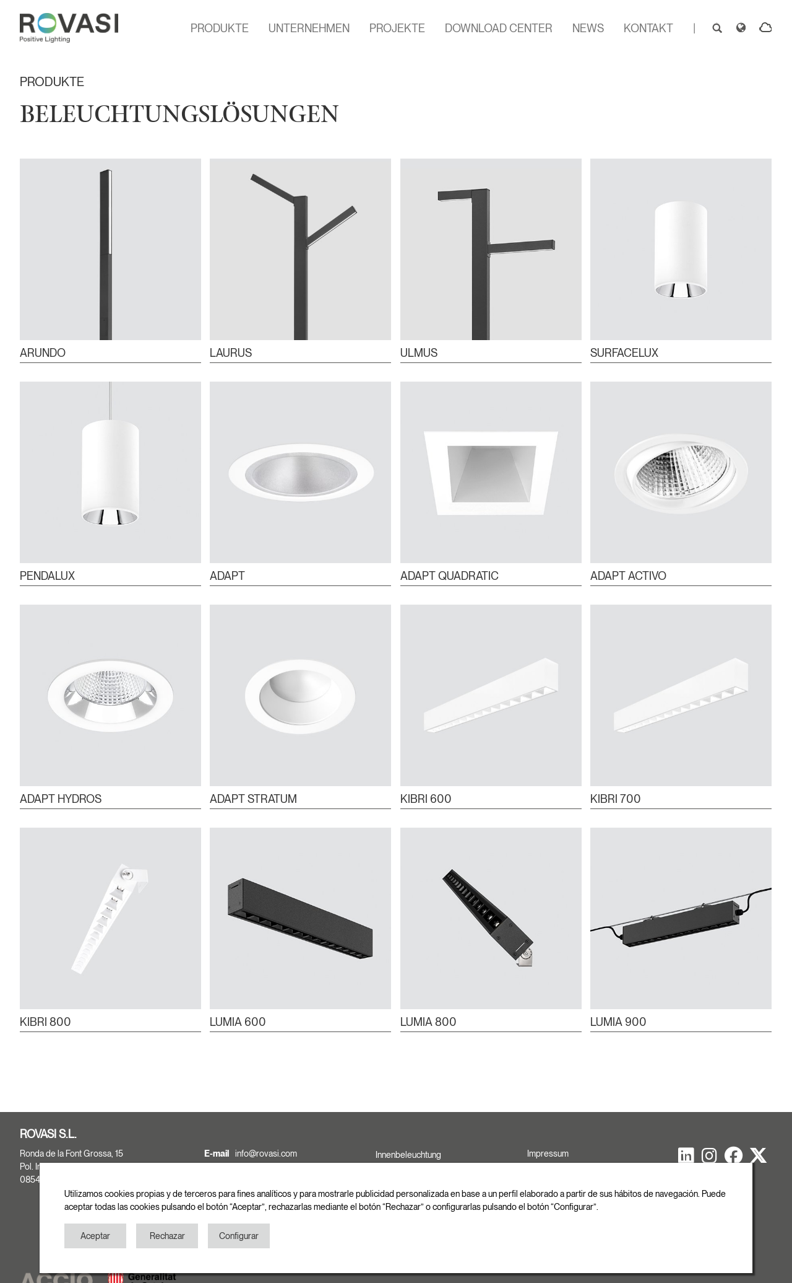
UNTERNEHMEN (309, 28)
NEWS (588, 28)
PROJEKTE (397, 28)
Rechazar (167, 1236)
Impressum (548, 1153)
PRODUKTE (220, 28)
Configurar (239, 1236)
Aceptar (95, 1236)
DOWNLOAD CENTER (499, 28)
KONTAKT (648, 28)
